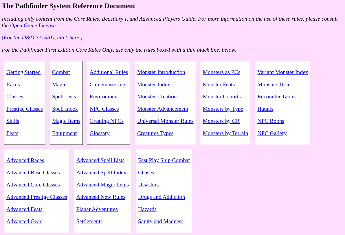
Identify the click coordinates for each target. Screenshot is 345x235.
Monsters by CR (221, 121)
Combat (61, 72)
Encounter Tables (277, 96)
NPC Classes (104, 109)
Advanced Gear (24, 221)
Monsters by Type (223, 109)
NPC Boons (270, 121)
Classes (14, 96)
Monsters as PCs (221, 72)
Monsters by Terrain (225, 133)
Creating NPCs (106, 121)
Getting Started (23, 72)
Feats (12, 133)
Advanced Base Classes (33, 172)
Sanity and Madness (161, 221)
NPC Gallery (272, 133)
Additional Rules (109, 72)
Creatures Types (155, 133)
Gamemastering (107, 84)
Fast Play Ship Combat (164, 160)
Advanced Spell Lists (100, 160)
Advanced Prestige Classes (36, 197)
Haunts (265, 109)
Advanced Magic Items (102, 184)
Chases (146, 172)
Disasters (148, 184)
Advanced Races (25, 160)
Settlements (89, 221)
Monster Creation (157, 96)
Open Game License (33, 25)
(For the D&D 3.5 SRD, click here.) (42, 37)
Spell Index (65, 109)
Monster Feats (219, 84)
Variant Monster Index (282, 72)
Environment (104, 96)
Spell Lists (64, 96)
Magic (59, 84)
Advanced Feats (24, 209)
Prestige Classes (24, 109)
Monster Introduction (161, 72)
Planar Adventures (97, 209)
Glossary (100, 133)
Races (13, 84)
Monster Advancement (162, 109)
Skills (12, 121)
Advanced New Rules (100, 197)
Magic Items (66, 121)
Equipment (64, 133)
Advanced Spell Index (101, 172)
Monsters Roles (275, 84)
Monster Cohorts (222, 96)
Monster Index (153, 84)
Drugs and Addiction (161, 197)
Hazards (147, 209)
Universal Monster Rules (165, 121)
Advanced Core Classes (33, 184)
